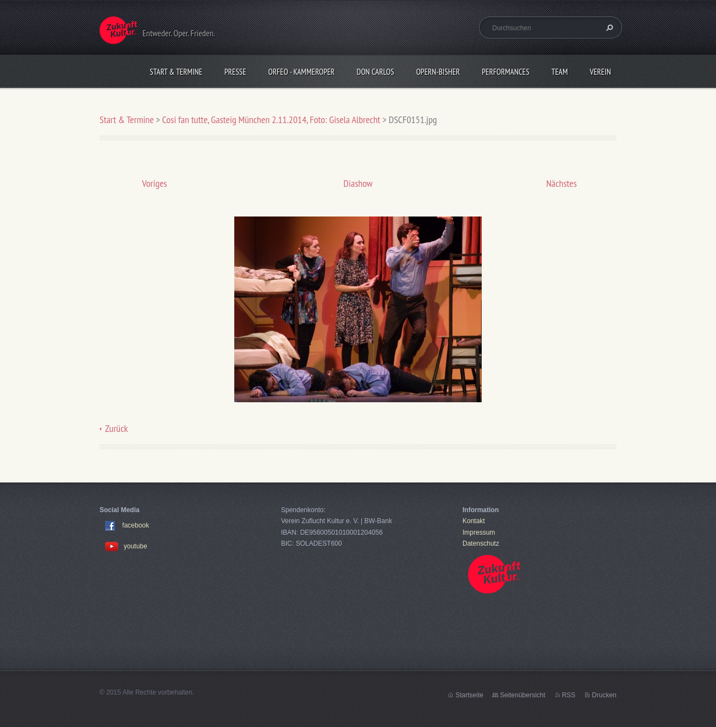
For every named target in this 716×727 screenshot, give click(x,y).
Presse (235, 71)
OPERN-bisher (438, 71)
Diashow (358, 183)
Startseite (469, 695)
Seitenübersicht (523, 695)
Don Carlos (375, 71)
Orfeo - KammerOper (301, 71)
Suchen (608, 27)
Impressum (478, 532)
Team (560, 71)
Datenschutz (480, 543)
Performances (505, 71)
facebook (135, 526)
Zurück (116, 428)
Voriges (154, 183)
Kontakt (473, 521)
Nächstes (561, 183)
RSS (569, 695)
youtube (126, 546)
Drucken (604, 695)
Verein (600, 71)
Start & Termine (176, 71)
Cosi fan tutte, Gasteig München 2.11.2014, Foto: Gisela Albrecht (271, 119)
